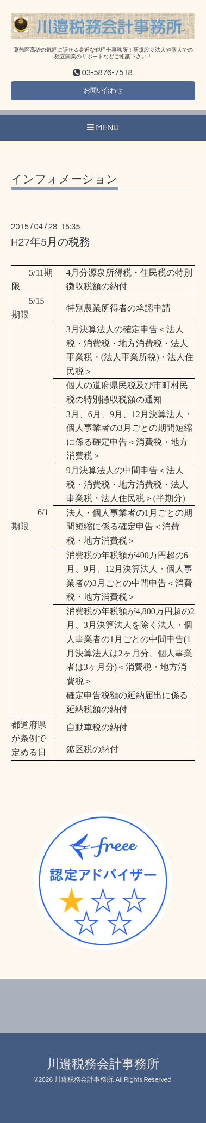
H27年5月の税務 (50, 242)
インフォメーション (64, 179)
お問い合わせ (103, 90)
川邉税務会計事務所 (103, 1064)
